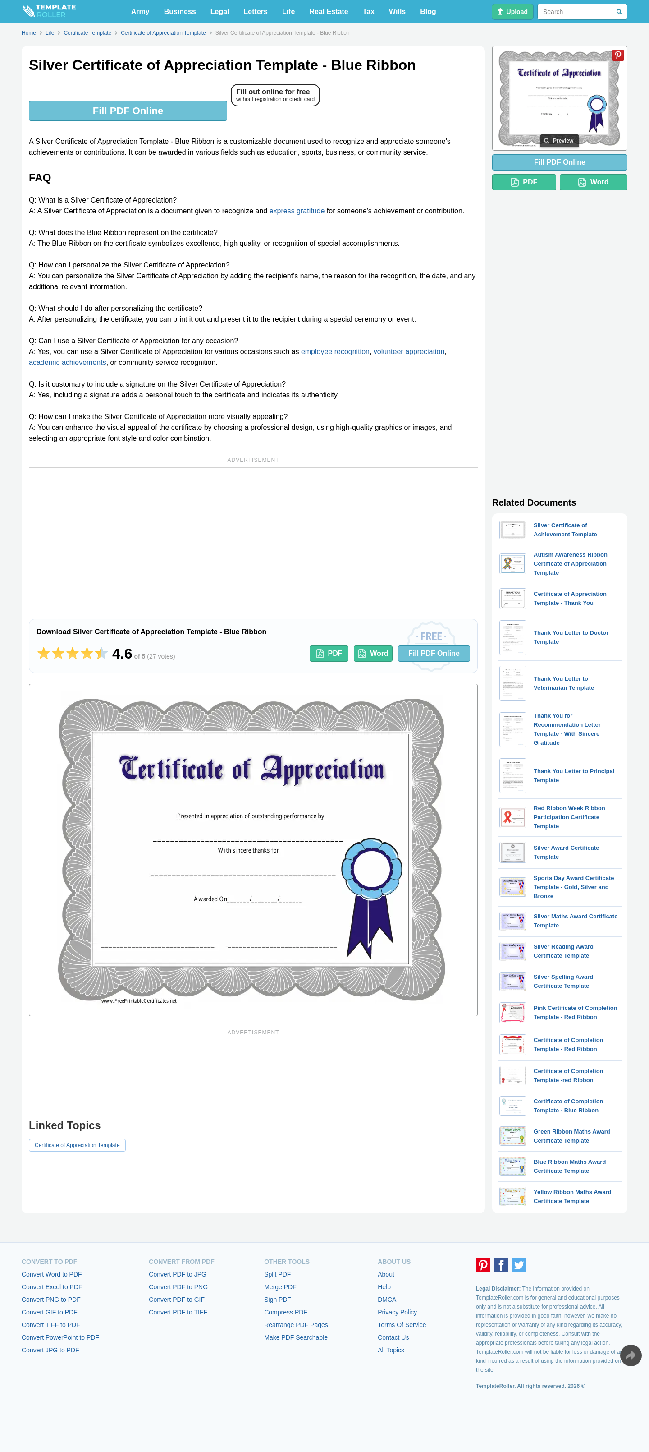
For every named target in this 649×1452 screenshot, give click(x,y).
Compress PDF (285, 1312)
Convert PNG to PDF (51, 1299)
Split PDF (277, 1274)
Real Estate (328, 11)
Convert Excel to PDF (52, 1287)
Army (140, 11)
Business (180, 11)
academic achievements (67, 362)
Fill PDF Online (128, 110)
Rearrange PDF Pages (296, 1324)
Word (373, 653)
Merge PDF (280, 1287)
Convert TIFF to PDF (51, 1324)
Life (288, 11)
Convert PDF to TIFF (178, 1312)
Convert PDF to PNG (178, 1287)
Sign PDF (277, 1299)
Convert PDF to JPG (177, 1274)
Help (384, 1287)
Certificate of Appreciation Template (77, 1145)
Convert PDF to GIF (177, 1299)
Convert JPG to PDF (50, 1350)
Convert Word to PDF (52, 1274)
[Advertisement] (253, 528)
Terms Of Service (402, 1324)
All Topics (391, 1350)
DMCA (387, 1299)
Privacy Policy (397, 1312)
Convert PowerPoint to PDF (60, 1337)
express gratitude (297, 211)
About (386, 1274)
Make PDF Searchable (296, 1337)
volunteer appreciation (409, 351)
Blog (428, 11)
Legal (219, 11)
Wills (397, 11)
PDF (329, 653)
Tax (369, 11)
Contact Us (393, 1337)
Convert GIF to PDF (50, 1312)
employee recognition (335, 351)
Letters (256, 11)
